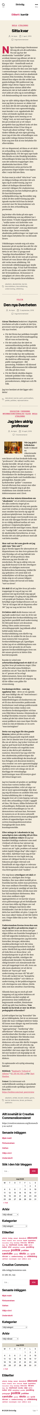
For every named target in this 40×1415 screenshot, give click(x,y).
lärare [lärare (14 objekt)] (31, 1242)
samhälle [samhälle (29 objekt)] (7, 1253)
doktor (26, 1098)
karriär (24, 284)
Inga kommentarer (21, 40)
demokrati (9, 398)
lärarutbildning (21, 286)
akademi (8, 284)
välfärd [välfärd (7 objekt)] (24, 1259)
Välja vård (6, 1153)
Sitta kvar (20, 30)
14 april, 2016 (27, 431)
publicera (8, 1103)
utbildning (23, 25)
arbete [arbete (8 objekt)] (4, 1238)
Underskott (7, 1158)
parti (21, 398)
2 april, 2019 (26, 36)
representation (22, 400)
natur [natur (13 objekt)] (4, 1247)
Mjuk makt (7, 1138)
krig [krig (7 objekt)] (11, 1243)
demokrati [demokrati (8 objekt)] (22, 1238)
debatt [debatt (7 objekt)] (15, 1238)
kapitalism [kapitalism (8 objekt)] (32, 1240)
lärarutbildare (10, 286)
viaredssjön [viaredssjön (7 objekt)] (13, 1259)
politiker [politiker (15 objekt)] (25, 1250)
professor (28, 1100)
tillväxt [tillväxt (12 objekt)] (5, 1256)
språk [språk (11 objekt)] (32, 1254)
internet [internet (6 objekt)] (19, 1240)
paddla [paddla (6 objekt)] (22, 1247)
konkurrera (15, 1100)
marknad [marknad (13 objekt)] (13, 1245)
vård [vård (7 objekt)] (29, 1259)
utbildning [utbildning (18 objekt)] (32, 1256)
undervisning (10, 289)
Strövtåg (20, 4)
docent (20, 1098)
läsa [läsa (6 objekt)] (3, 1245)
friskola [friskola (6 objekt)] (9, 1240)
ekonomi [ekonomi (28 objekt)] (32, 1237)
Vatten (5, 1148)
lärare (22, 1100)
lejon (15, 36)
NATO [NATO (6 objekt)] (30, 1245)
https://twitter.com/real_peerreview (18, 1092)
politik (20, 299)
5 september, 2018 (27, 310)
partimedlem (28, 398)
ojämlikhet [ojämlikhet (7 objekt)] (15, 1247)
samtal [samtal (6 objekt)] (16, 1254)
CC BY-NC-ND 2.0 (18, 1074)
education (15, 411)
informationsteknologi (14, 414)
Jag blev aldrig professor (20, 423)
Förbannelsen (8, 1143)
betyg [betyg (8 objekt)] (10, 1238)
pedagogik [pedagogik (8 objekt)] (6, 1250)
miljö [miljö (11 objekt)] (26, 1245)
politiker (13, 400)
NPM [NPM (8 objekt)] (9, 1247)
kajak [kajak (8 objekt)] (25, 1240)
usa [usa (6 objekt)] (25, 1256)
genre (32, 1098)
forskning (25, 411)
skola (14, 25)
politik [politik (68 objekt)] (15, 1250)
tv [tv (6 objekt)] (9, 1256)
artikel (14, 1098)
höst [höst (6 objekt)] (14, 1240)
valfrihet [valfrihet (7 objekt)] (5, 1259)
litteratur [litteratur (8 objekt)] (23, 1243)
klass (28, 414)
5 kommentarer (21, 435)
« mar (5, 1203)
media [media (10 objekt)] (20, 1245)
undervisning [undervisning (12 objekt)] (17, 1256)
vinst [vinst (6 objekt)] (19, 1259)
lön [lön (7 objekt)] (7, 1245)
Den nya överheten (20, 305)
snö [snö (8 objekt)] (28, 1254)
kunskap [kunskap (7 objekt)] (16, 1243)
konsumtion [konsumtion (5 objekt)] (5, 1243)
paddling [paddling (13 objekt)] (30, 1247)
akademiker (16, 284)
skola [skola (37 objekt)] (22, 1253)
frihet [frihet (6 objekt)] (4, 1240)
